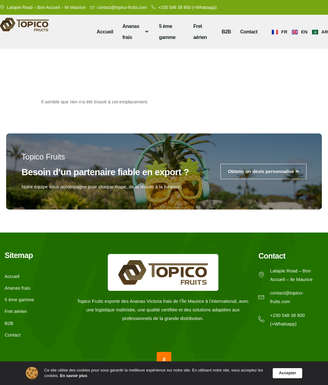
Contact (248, 31)
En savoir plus (73, 375)
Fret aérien (200, 32)
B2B (226, 31)
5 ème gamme (167, 32)
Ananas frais (136, 32)
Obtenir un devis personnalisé (263, 171)
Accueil (105, 31)
